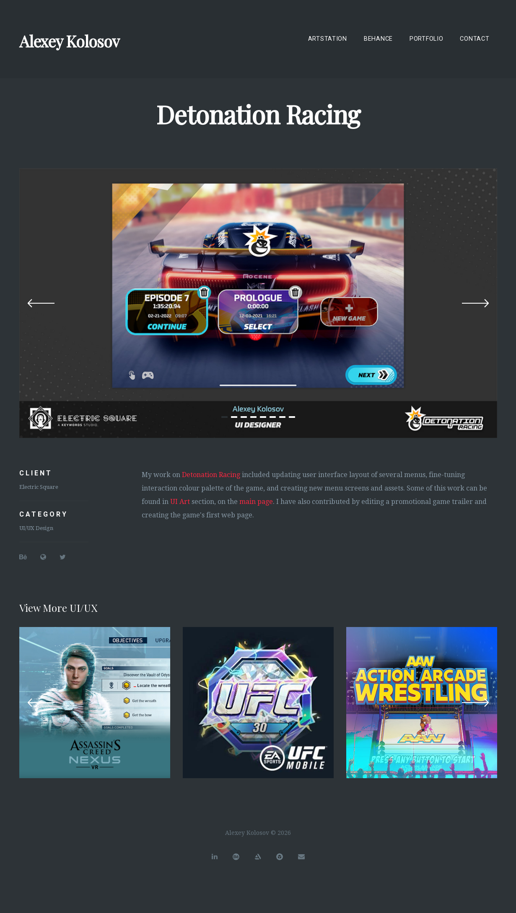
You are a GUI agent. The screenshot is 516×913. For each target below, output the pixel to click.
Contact (474, 38)
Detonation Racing (211, 475)
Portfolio (426, 38)
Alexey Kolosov (69, 41)
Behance (378, 38)
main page (256, 502)
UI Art (180, 502)
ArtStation (327, 38)
